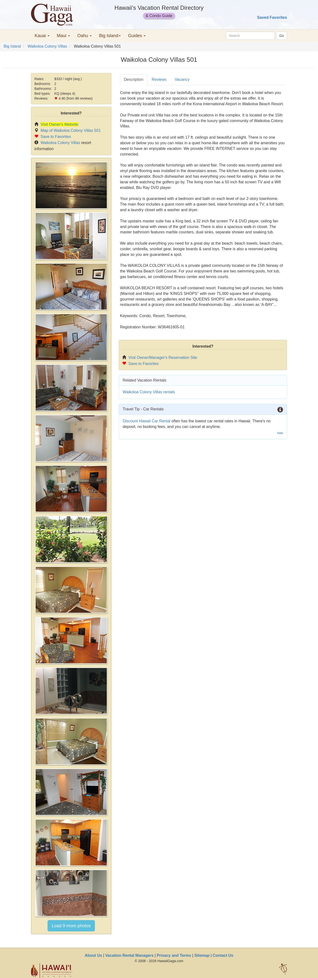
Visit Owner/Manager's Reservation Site (162, 357)
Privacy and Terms (174, 955)
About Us (93, 955)
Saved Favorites (272, 17)
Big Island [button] (110, 35)
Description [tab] (133, 79)
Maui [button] (63, 35)
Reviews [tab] (159, 79)
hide (280, 433)
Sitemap (201, 955)
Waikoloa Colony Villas (47, 46)
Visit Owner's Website (59, 124)
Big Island (12, 46)
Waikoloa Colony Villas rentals (149, 392)
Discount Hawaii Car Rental (146, 421)
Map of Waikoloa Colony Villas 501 (70, 130)
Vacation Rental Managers (129, 955)
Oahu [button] (84, 35)
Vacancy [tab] (182, 79)
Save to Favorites (55, 137)
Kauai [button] (42, 35)
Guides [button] (137, 35)
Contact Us (223, 955)
